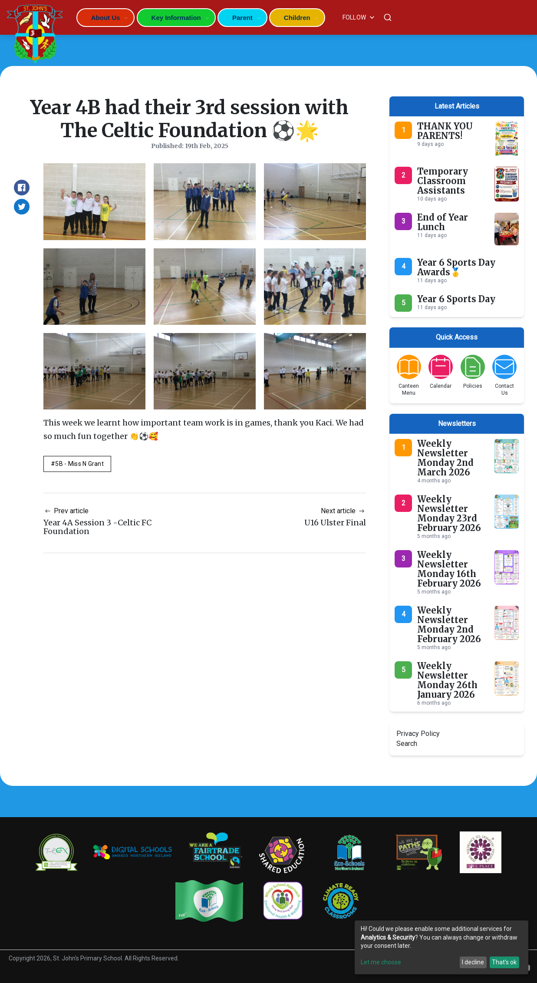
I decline (473, 962)
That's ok (504, 962)
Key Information (176, 17)
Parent (242, 17)
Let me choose (381, 962)
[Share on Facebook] (22, 187)
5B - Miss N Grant (79, 463)
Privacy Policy (418, 733)
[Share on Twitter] (22, 206)
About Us (105, 17)
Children (297, 17)
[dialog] (441, 947)
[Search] (387, 17)
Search (406, 743)
